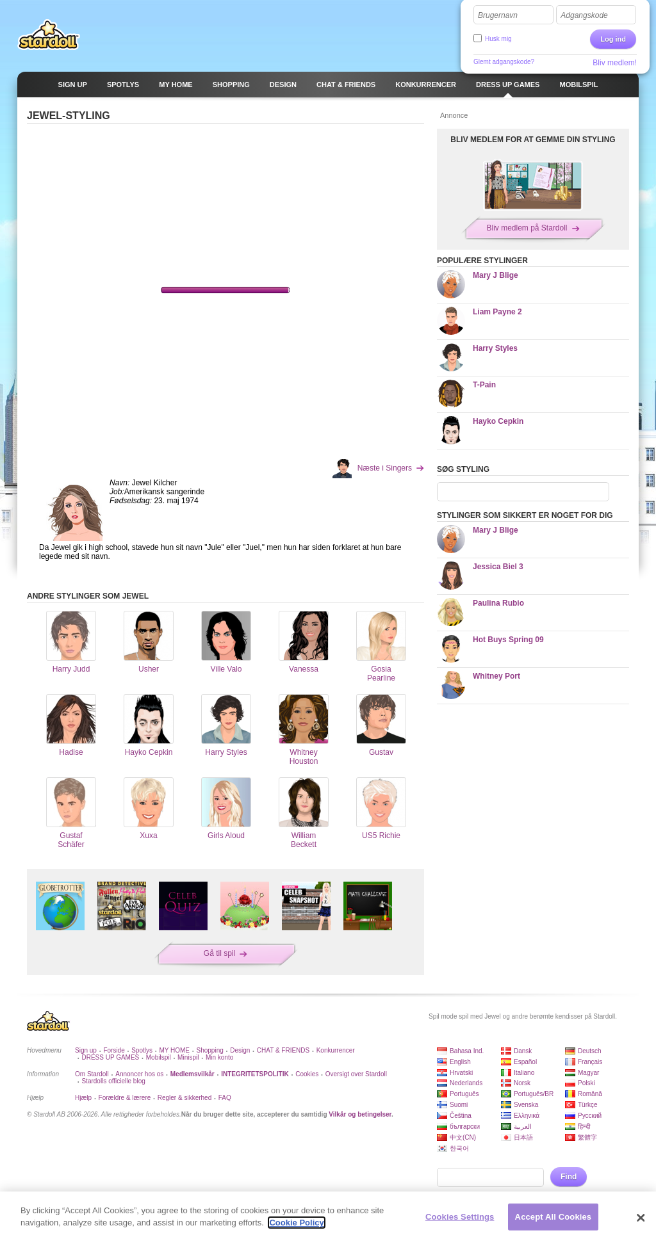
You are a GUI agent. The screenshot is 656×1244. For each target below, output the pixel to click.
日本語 (523, 1137)
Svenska (526, 1104)
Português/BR (534, 1093)
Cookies (306, 1074)
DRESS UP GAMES (110, 1057)
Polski (586, 1082)
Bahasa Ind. (467, 1050)
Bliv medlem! (615, 62)
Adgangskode (584, 15)
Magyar (588, 1072)
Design (240, 1050)
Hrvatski (461, 1072)
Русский (590, 1115)
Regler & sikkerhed (184, 1097)
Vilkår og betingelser (360, 1114)
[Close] (640, 1218)
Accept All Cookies (553, 1217)
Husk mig (498, 38)
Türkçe (588, 1104)
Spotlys (141, 1050)
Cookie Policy (296, 1222)
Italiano (524, 1072)
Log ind (613, 39)
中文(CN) (463, 1137)
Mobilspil (158, 1057)
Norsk (522, 1082)
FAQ (224, 1097)
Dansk (523, 1050)
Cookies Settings (460, 1217)
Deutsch (590, 1050)
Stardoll (48, 34)
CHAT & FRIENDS (283, 1050)
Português (464, 1093)
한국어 (459, 1148)
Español (525, 1061)
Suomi (459, 1104)
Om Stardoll (92, 1074)
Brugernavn (498, 15)
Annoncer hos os (139, 1074)
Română (590, 1093)
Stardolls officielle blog (113, 1081)
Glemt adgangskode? (503, 61)
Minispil (188, 1057)
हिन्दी (584, 1126)
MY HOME (174, 1050)
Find (569, 1176)
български (465, 1126)
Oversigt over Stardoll (356, 1074)
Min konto (219, 1057)
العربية (523, 1126)
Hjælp (83, 1097)
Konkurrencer (335, 1050)
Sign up (86, 1050)
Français (590, 1061)
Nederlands (466, 1082)
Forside (113, 1050)
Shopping (210, 1050)
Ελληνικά (526, 1115)
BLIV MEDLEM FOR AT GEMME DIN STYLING (532, 139)
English (460, 1061)
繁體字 (587, 1137)
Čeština (461, 1115)
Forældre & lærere (125, 1097)
